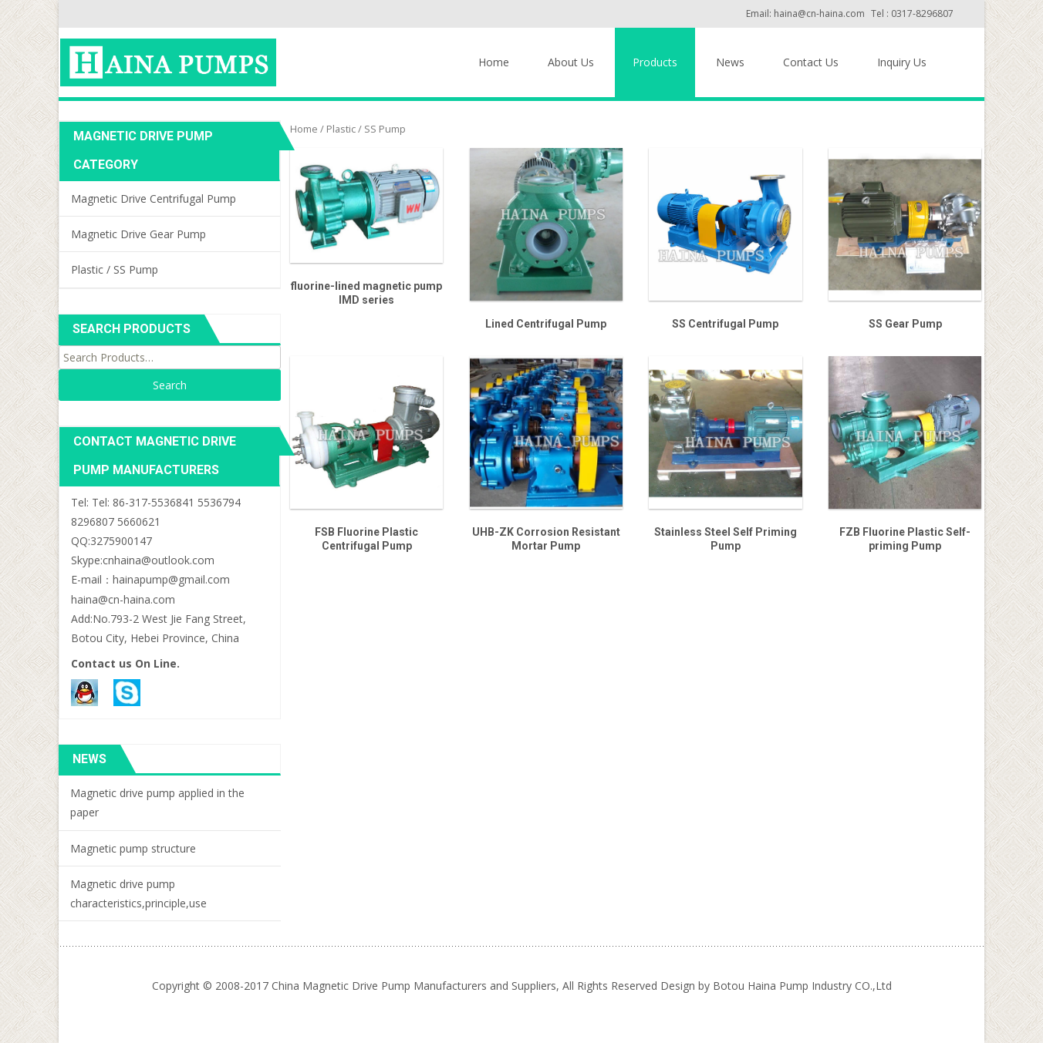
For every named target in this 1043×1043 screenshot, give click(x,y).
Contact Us (811, 62)
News (730, 62)
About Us (571, 62)
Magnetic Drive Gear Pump (138, 234)
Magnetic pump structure (133, 848)
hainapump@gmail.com (171, 579)
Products (655, 62)
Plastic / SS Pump (114, 269)
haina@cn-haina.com (123, 599)
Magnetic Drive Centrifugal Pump (153, 198)
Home (493, 62)
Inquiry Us (902, 62)
